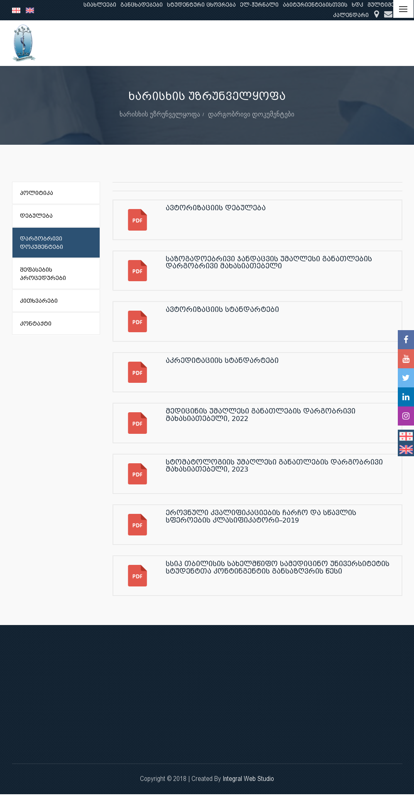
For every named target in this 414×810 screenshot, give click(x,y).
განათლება (239, 42)
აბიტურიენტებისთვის (315, 5)
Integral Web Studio (248, 779)
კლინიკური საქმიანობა (343, 42)
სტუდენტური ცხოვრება (201, 5)
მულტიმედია (386, 5)
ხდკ (357, 5)
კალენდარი (351, 15)
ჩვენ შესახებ (188, 42)
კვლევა (281, 42)
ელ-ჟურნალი (259, 5)
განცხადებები (141, 5)
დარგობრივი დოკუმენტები (251, 113)
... (394, 42)
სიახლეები (99, 5)
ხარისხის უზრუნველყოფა (160, 113)
